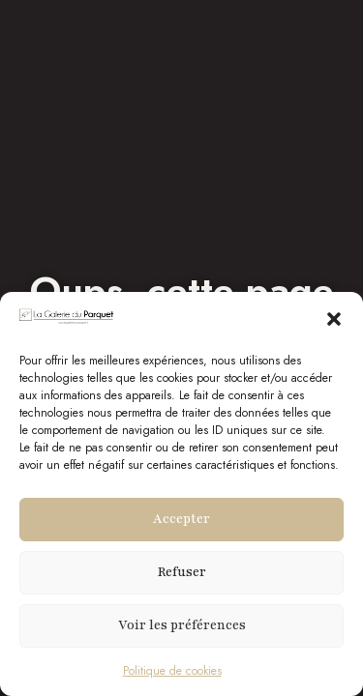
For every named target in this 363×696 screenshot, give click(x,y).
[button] (334, 319)
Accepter (181, 519)
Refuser (182, 572)
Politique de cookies (172, 671)
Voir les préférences (182, 625)
